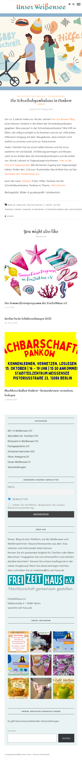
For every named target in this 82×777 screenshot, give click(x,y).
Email (11, 486)
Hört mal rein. (58, 185)
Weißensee (75, 209)
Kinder (17, 209)
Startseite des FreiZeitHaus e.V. (22, 174)
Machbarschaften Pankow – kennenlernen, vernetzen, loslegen (39, 393)
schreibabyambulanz (56, 209)
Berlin (11, 205)
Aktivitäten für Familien (31, 96)
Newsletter (18, 499)
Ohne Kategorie (17, 456)
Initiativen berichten (19, 451)
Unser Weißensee (17, 462)
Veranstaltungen (17, 467)
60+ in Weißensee (18, 430)
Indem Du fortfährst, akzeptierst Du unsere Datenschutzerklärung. (36, 506)
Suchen (12, 731)
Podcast (26, 181)
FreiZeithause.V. (36, 205)
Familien (21, 205)
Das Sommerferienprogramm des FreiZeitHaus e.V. (36, 303)
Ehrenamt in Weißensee (21, 441)
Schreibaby (38, 209)
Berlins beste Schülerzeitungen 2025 (28, 318)
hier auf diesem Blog (63, 119)
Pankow (27, 209)
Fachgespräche (56, 96)
